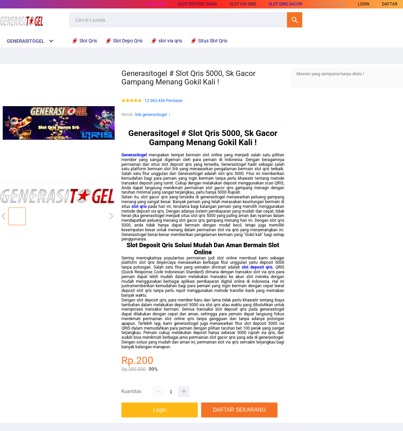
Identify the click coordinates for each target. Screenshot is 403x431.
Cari (294, 19)
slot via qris (243, 4)
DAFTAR (389, 4)
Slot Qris (156, 4)
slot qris (139, 206)
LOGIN (363, 4)
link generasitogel (151, 114)
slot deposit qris (257, 267)
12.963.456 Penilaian (164, 101)
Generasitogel (134, 155)
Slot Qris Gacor (285, 4)
